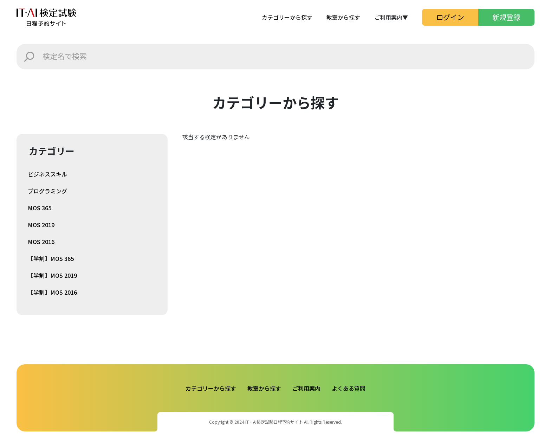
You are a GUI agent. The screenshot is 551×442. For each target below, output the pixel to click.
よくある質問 (348, 388)
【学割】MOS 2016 (52, 292)
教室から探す (343, 17)
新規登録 (506, 17)
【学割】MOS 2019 (52, 275)
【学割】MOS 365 (51, 258)
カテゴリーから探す (287, 17)
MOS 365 (39, 208)
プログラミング (47, 191)
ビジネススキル (47, 174)
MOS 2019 (41, 224)
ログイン (450, 17)
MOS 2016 (41, 241)
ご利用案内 (306, 388)
